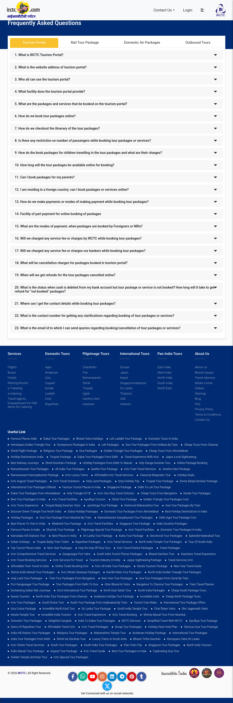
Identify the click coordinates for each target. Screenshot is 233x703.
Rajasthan (51, 404)
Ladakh (50, 393)
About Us (201, 367)
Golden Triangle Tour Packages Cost (166, 499)
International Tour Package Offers (184, 602)
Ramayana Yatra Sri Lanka (183, 639)
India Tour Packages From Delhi (30, 639)
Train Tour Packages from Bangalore (72, 578)
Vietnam (125, 404)
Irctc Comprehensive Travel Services (33, 554)
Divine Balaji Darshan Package (198, 481)
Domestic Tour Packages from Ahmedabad (131, 511)
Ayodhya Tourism (95, 499)
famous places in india (25, 529)
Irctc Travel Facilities (64, 499)
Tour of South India (200, 542)
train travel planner (201, 584)
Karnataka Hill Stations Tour (28, 535)
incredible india (149, 596)
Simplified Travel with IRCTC (164, 620)
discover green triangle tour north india (36, 511)
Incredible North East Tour (59, 608)
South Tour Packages (64, 645)
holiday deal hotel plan (162, 627)
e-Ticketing (15, 388)
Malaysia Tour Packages (72, 633)
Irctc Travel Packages (95, 627)
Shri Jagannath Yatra (195, 608)
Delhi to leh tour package (154, 487)
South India (164, 383)
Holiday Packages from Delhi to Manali (107, 463)
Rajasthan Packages (88, 542)
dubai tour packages (56, 438)
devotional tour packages (166, 535)
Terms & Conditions (208, 414)
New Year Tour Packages (117, 578)
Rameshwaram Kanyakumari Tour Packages (125, 517)
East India (164, 367)
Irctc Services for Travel (68, 560)
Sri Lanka (126, 388)
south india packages (151, 590)
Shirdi (86, 383)
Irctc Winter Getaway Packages (80, 572)
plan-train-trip (133, 645)
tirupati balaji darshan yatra (62, 505)
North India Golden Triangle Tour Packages (174, 572)
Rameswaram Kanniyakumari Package (35, 475)
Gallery (199, 388)
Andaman (51, 372)
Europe (124, 367)
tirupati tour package (159, 481)
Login (187, 10)
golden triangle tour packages (123, 450)
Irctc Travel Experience (92, 614)
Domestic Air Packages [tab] (142, 42)
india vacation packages (172, 523)
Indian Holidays (20, 542)
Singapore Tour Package (135, 523)
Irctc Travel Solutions (66, 481)
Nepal (124, 377)
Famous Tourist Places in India (81, 487)
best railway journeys (25, 463)
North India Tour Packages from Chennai (61, 596)
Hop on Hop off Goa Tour (94, 548)
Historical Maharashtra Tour (141, 505)
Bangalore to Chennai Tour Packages (159, 584)
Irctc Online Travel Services (27, 645)
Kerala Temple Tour (23, 614)
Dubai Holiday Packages (83, 511)
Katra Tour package (131, 535)
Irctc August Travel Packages (29, 481)
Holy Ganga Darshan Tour (155, 463)
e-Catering (14, 393)
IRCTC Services (131, 620)
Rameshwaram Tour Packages (30, 469)
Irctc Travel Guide (94, 651)
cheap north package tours (183, 596)
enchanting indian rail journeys (31, 590)
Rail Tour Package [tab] (85, 42)
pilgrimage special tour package (101, 529)
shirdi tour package (124, 499)
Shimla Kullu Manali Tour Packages (33, 572)
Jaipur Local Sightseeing (180, 457)
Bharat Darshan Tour (161, 554)
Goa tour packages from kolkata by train (151, 444)
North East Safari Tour (117, 590)
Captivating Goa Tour (166, 651)
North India (164, 377)
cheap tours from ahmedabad (168, 450)
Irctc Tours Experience (24, 505)
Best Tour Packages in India (28, 499)
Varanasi (88, 404)
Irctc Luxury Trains (76, 475)
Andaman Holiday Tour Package (114, 596)
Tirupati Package (60, 457)
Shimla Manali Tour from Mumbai (164, 614)
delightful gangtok (60, 620)
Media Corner (204, 383)
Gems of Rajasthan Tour (26, 627)
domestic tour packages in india (180, 529)
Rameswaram (92, 377)
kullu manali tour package (27, 651)
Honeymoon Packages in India (76, 444)
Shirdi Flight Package (24, 450)
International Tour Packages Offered (33, 487)
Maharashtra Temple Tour (110, 633)
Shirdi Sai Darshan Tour (71, 639)
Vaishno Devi (91, 398)
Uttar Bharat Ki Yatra (117, 584)
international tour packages (189, 633)
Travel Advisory (205, 377)
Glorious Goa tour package (201, 627)
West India (164, 372)
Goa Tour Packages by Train (182, 505)
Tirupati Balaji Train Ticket (52, 542)
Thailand (125, 393)
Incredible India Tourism (56, 614)
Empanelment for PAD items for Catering (22, 405)
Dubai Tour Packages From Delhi (97, 457)
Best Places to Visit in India (28, 523)
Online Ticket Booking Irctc (71, 566)
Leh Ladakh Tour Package (126, 438)
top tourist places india (26, 548)
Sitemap (200, 393)
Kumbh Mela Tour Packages (123, 572)
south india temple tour (132, 608)
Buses (12, 372)
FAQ (197, 404)
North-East (164, 388)
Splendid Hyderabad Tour (204, 535)
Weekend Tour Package (66, 523)
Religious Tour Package (58, 450)
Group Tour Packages (128, 627)
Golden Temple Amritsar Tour (29, 657)
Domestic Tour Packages (26, 620)
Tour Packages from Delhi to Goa (77, 584)
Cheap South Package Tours (188, 590)
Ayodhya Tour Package (203, 620)
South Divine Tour (53, 602)
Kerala (49, 388)
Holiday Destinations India (27, 457)
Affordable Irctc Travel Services (114, 475)
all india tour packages (69, 469)
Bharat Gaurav (204, 372)
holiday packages (22, 517)
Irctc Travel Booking (124, 614)
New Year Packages (59, 548)
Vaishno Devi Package (176, 469)
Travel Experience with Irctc (141, 457)
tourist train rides (145, 602)
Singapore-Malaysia (133, 383)
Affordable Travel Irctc (61, 627)
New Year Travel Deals (187, 566)
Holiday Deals (185, 475)
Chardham (90, 367)
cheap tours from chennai (201, 444)
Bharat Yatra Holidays (89, 438)
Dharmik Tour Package (60, 529)
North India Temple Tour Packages (160, 542)
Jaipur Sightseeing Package (144, 560)
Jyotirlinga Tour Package (102, 505)
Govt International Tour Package (77, 590)
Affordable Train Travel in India (30, 566)
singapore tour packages (164, 645)
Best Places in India (64, 535)
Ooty (48, 398)
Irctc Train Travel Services (140, 469)
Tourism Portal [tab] (34, 42)
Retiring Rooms (18, 383)
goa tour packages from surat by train (164, 578)
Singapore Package (119, 487)
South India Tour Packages (100, 645)
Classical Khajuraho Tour (155, 475)
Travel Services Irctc (180, 560)
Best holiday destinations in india (186, 511)
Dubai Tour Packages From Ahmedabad (35, 493)
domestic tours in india (163, 438)
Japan (124, 372)
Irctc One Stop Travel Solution (115, 493)
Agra (48, 367)
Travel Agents (17, 398)
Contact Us (162, 10)
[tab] (116, 55)
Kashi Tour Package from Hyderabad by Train (98, 602)
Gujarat (50, 383)
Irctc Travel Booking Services (29, 560)
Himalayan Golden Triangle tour (31, 444)
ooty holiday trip (128, 481)
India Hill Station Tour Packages (30, 633)
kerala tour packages (197, 493)
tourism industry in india (104, 560)
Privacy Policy (204, 409)
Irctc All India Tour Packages (113, 566)
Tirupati (88, 388)
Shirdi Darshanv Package (60, 463)
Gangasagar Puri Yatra (76, 554)
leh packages (110, 444)
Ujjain (86, 393)
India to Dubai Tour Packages (96, 620)
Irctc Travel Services (119, 542)
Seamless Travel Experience (198, 554)
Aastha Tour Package (104, 469)
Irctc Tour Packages (23, 602)
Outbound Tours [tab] (197, 42)
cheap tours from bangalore (159, 493)
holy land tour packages (26, 578)
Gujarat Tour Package (63, 651)
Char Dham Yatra (164, 608)
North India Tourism (199, 645)
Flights (12, 367)
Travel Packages (170, 548)
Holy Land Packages (99, 481)
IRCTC (21, 673)
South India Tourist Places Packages (119, 554)
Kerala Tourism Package (152, 566)
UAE (123, 398)
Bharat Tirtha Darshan (147, 639)
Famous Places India (24, 438)
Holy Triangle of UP (79, 493)
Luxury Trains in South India (109, 639)
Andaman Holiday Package (149, 633)
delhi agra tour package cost (177, 517)
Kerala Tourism (20, 596)
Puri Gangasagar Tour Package (30, 584)
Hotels (12, 377)
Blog (198, 398)
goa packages (88, 450)
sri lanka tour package (97, 535)
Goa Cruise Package (23, 608)
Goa (48, 377)
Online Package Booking (192, 463)
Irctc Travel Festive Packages (135, 548)
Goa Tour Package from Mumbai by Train (65, 517)
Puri (85, 372)
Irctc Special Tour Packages (71, 657)
